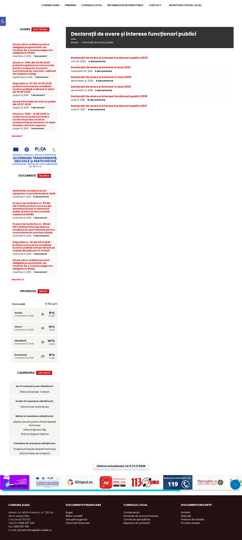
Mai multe (18, 279)
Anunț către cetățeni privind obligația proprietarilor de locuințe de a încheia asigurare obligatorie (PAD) (33, 48)
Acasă (74, 42)
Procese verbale (190, 523)
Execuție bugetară (76, 519)
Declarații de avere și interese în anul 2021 (101, 67)
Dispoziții (186, 516)
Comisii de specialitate (137, 519)
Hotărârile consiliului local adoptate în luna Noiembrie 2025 (34, 192)
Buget (69, 512)
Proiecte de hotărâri (192, 519)
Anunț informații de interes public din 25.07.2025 (34, 103)
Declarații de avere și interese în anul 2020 (101, 77)
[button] (3, 21)
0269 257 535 (21, 526)
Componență (131, 512)
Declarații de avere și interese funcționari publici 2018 (109, 96)
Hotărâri (185, 512)
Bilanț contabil (74, 516)
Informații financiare (78, 523)
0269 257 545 (26, 523)
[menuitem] (50, 5)
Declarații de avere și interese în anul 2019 (101, 87)
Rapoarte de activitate (137, 523)
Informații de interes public (98, 42)
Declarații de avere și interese (141, 516)
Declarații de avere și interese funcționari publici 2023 (109, 58)
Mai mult (17, 136)
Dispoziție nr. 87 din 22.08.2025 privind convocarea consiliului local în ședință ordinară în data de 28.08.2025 (33, 88)
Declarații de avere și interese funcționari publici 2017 (109, 106)
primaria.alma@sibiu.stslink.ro (34, 530)
